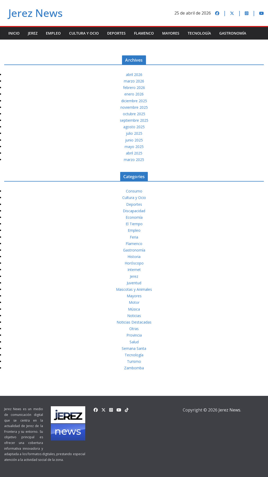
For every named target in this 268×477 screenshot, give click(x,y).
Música (134, 309)
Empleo (53, 33)
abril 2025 (134, 153)
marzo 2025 (134, 159)
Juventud (134, 282)
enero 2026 (134, 94)
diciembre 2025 (134, 100)
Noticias (134, 315)
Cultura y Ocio (84, 33)
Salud (134, 341)
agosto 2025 (134, 126)
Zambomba (134, 367)
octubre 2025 (134, 113)
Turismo (134, 361)
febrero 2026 (134, 87)
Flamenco (144, 33)
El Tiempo (134, 223)
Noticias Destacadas (134, 322)
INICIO (14, 33)
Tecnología (199, 33)
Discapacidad (134, 210)
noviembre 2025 (134, 107)
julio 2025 (134, 133)
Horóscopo (134, 263)
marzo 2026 (134, 81)
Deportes (116, 33)
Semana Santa (134, 348)
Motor (134, 302)
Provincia (134, 335)
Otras (134, 328)
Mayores (170, 33)
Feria (134, 237)
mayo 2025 (134, 146)
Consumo (134, 191)
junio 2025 (134, 140)
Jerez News (35, 13)
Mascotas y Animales (134, 289)
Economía (134, 217)
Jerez (33, 33)
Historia (134, 256)
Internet (134, 269)
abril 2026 (134, 74)
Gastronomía (232, 33)
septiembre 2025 (134, 120)
